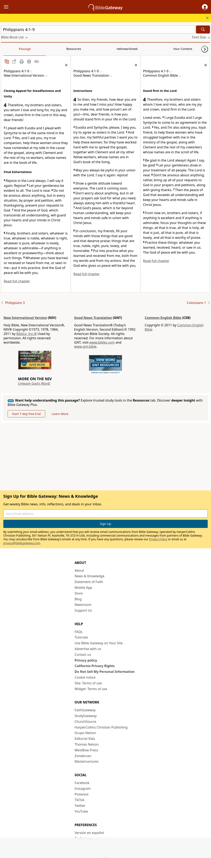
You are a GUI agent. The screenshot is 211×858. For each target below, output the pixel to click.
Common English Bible (163, 317)
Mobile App (83, 587)
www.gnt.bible (85, 346)
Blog (78, 599)
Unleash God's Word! (34, 383)
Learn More (60, 414)
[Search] (203, 29)
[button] (205, 7)
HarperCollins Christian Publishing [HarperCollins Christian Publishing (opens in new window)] (101, 727)
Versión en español (89, 832)
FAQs (78, 631)
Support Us (83, 610)
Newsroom (83, 604)
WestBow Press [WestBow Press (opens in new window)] (86, 750)
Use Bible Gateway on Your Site (99, 643)
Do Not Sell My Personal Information (105, 671)
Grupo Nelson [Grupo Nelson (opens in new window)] (85, 733)
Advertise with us (88, 649)
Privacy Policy (158, 539)
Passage (10, 49)
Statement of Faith (89, 582)
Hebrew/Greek (54, 49)
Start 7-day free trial (26, 414)
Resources (30, 49)
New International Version (25, 317)
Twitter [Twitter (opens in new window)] (80, 805)
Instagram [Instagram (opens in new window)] (83, 788)
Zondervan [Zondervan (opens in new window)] (83, 756)
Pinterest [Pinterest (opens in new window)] (81, 794)
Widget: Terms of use (91, 689)
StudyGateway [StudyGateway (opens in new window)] (86, 716)
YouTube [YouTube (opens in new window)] (81, 811)
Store (79, 593)
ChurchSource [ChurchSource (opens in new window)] (85, 721)
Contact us (83, 654)
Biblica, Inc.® (26, 333)
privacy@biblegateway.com (21, 543)
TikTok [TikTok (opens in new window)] (79, 800)
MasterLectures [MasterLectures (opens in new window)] (86, 761)
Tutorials (81, 637)
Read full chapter (17, 281)
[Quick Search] (98, 29)
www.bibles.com (102, 342)
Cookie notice (85, 677)
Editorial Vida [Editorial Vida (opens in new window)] (85, 738)
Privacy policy (86, 660)
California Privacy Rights (95, 666)
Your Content (81, 49)
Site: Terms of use (88, 683)
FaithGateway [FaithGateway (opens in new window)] (85, 710)
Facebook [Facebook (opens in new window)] (82, 783)
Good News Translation (93, 317)
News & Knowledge (89, 576)
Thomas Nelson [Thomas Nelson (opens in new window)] (87, 744)
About (79, 570)
